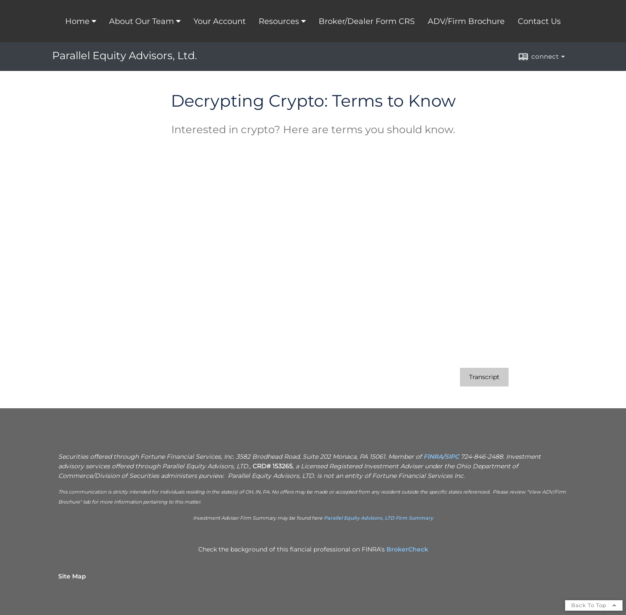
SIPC (452, 456)
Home (77, 21)
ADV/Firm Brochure (466, 21)
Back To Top (593, 605)
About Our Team (141, 21)
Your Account (219, 21)
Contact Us (539, 21)
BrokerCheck (407, 549)
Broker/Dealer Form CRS (367, 21)
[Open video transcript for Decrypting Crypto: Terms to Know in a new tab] (484, 377)
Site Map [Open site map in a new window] (72, 576)
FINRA (433, 456)
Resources (279, 21)
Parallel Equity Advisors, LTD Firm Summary (378, 518)
